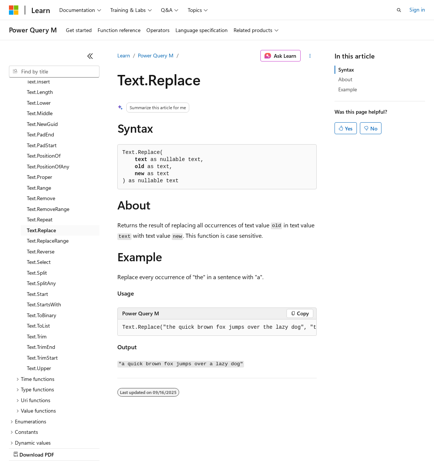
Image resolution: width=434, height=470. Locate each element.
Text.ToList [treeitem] (38, 261)
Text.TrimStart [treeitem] (42, 293)
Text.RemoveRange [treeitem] (48, 144)
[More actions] (310, 56)
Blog (101, 447)
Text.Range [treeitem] (39, 123)
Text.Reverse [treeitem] (40, 186)
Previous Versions (68, 447)
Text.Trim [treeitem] (37, 271)
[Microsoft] (14, 10)
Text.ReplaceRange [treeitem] (48, 176)
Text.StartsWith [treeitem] (44, 239)
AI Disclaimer (24, 447)
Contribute (133, 447)
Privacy (163, 447)
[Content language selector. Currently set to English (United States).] (43, 430)
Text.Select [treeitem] (39, 197)
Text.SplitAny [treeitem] (41, 218)
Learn (123, 55)
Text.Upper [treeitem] (39, 303)
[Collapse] (90, 56)
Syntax (346, 69)
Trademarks (309, 447)
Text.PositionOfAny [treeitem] (48, 101)
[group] (217, 327)
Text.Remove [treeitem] (41, 133)
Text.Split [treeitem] (37, 208)
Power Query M (156, 55)
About (345, 79)
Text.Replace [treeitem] (41, 165)
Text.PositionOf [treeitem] (43, 91)
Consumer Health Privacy (214, 447)
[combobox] (54, 72)
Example (347, 89)
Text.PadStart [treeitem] (42, 80)
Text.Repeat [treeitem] (40, 154)
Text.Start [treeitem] (37, 229)
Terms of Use (272, 447)
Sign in (417, 9)
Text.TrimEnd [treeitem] (41, 282)
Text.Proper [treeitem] (39, 112)
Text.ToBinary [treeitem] (41, 250)
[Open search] (399, 10)
